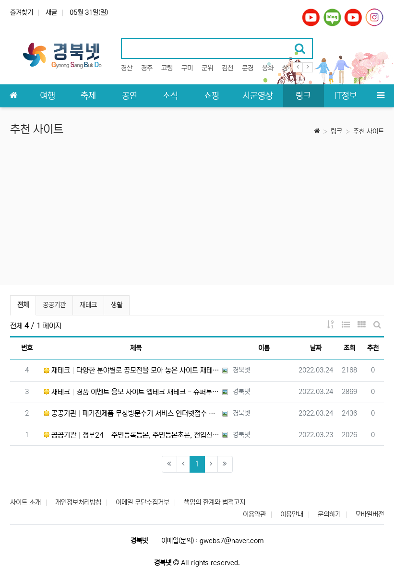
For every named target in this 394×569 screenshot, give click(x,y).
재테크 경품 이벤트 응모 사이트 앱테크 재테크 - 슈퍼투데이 (132, 392)
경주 (147, 68)
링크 (336, 131)
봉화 (268, 68)
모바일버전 (369, 514)
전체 (23, 305)
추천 (373, 348)
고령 (167, 68)
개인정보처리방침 (78, 502)
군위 (207, 68)
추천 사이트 (368, 131)
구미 (187, 68)
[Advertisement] (197, 213)
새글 (51, 12)
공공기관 (54, 305)
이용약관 (254, 514)
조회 (349, 348)
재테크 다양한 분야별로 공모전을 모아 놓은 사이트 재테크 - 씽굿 (132, 370)
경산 (126, 68)
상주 (288, 68)
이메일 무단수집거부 (142, 502)
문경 (247, 68)
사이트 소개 (25, 502)
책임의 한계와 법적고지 (214, 502)
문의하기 (329, 514)
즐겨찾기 (21, 12)
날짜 (316, 348)
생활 (116, 305)
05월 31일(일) (89, 12)
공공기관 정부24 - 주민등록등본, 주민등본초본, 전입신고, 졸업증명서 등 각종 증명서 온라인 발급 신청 (132, 435)
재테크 (88, 305)
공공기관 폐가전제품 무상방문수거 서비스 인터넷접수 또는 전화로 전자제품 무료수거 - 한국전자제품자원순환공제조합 (132, 413)
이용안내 (291, 514)
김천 (227, 68)
